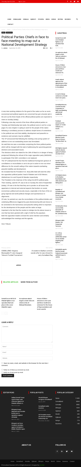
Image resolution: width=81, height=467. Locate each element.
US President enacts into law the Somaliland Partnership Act (45, 416)
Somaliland (17, 19)
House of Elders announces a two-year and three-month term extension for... (60, 68)
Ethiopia (41, 19)
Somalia (26, 19)
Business (68, 19)
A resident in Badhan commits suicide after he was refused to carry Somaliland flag (42, 253)
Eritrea (60, 19)
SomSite (42, 465)
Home (9, 19)
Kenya (48, 19)
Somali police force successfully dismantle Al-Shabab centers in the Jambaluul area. (61, 209)
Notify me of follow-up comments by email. (16, 370)
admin (5, 48)
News (8, 29)
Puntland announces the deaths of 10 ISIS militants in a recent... (60, 124)
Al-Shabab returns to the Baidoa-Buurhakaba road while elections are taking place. (61, 178)
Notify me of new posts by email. (13, 372)
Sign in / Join (21, 1)
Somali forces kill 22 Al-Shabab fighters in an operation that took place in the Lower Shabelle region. (8, 303)
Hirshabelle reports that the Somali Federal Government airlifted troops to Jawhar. (61, 253)
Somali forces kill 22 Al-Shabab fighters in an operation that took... (60, 41)
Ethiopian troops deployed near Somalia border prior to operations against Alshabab (18, 413)
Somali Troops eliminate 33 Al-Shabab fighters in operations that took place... (61, 164)
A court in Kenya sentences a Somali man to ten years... (61, 96)
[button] (77, 19)
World (53, 19)
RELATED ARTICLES (10, 282)
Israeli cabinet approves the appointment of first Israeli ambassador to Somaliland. (61, 83)
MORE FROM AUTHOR (29, 282)
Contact (10, 24)
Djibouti (33, 19)
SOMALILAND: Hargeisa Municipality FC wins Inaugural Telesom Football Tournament (11, 253)
